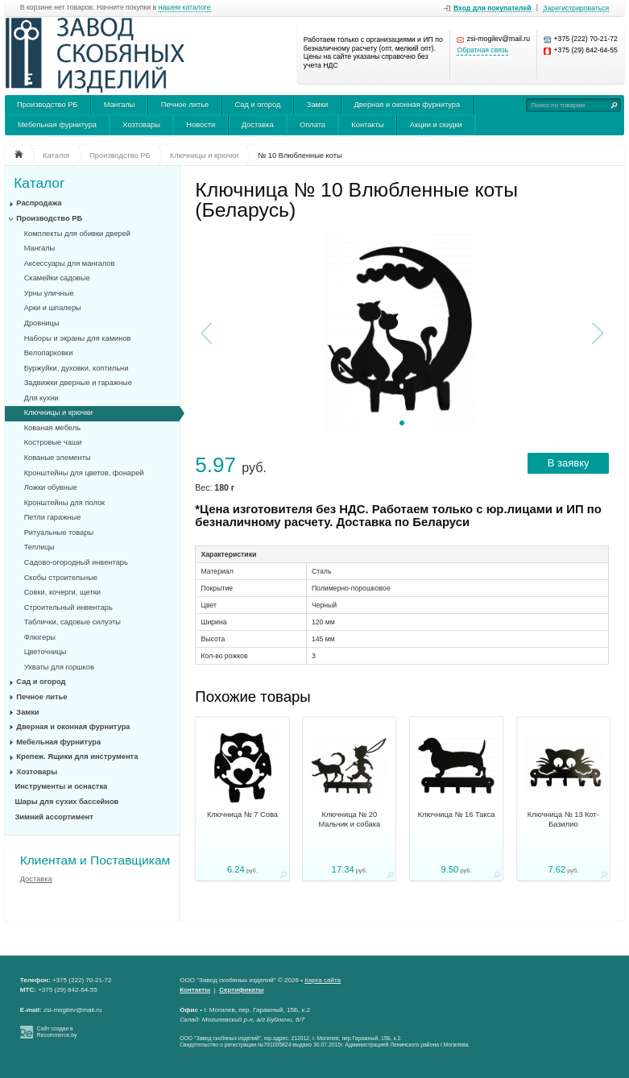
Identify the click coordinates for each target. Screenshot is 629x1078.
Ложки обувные (50, 487)
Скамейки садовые (57, 278)
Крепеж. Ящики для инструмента (77, 757)
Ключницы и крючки (58, 412)
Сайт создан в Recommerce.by (57, 1032)
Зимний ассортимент (54, 817)
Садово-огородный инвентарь (76, 562)
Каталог (39, 183)
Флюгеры (40, 637)
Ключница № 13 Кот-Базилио (563, 819)
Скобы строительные (60, 578)
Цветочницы (45, 652)
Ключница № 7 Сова (242, 815)
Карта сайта (322, 980)
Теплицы (39, 547)
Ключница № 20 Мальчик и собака (349, 819)
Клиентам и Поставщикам (95, 860)
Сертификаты (241, 989)
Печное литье (185, 105)
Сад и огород (258, 105)
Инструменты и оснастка (61, 786)
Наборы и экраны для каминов (77, 338)
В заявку (569, 463)
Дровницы (42, 323)
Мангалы (119, 105)
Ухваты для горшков (59, 667)
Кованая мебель (52, 428)
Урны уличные (49, 293)
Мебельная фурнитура (57, 125)
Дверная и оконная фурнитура (407, 105)
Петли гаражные (52, 517)
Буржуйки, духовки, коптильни (76, 368)
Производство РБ (47, 105)
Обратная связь (482, 50)
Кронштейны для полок (65, 503)
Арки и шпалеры (52, 308)
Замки (317, 105)
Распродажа (38, 203)
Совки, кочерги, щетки (62, 592)
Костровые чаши (53, 442)
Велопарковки (48, 353)
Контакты (367, 125)
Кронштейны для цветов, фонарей (84, 473)
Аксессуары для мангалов (69, 263)
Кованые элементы (57, 458)
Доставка (258, 125)
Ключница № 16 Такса (456, 815)
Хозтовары (141, 125)
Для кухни (41, 398)
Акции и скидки (436, 125)
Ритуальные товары (59, 533)
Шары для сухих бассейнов (67, 802)
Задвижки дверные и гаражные (78, 383)
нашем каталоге (185, 7)
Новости (200, 125)
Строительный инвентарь (68, 607)
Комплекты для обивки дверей (77, 234)
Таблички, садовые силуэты (72, 622)
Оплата (312, 125)
